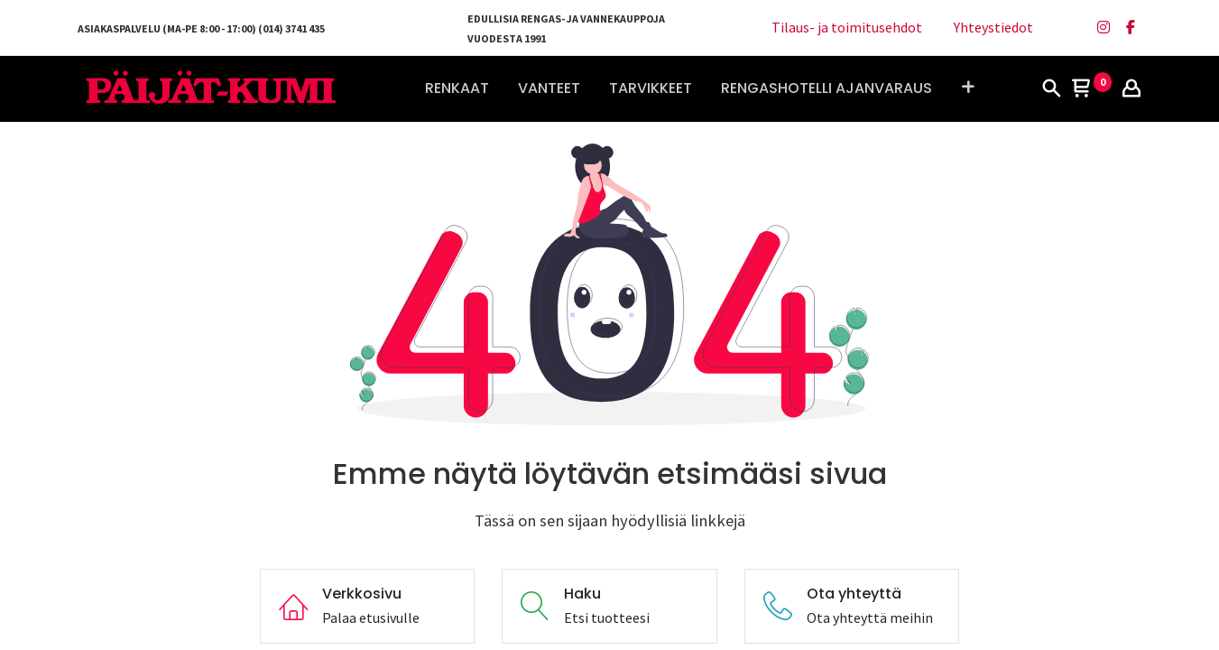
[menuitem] (457, 88)
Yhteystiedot (993, 27)
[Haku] (1051, 89)
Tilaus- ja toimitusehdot (846, 27)
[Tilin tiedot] (1131, 89)
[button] (968, 88)
